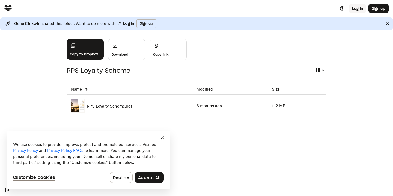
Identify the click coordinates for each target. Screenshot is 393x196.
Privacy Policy (25, 150)
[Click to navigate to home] (8, 8)
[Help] (342, 8)
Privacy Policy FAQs (65, 150)
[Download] (126, 49)
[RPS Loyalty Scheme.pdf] (129, 106)
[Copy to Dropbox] (85, 49)
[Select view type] (319, 70)
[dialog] (88, 160)
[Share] (168, 49)
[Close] (387, 23)
